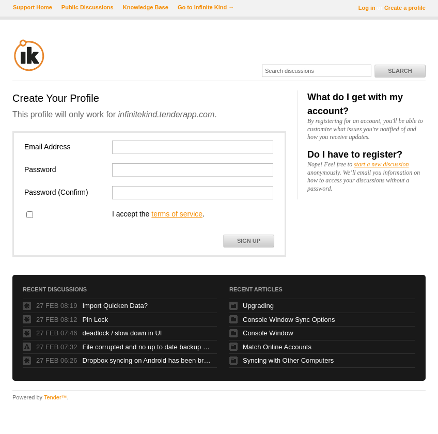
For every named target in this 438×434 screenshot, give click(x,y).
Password (40, 169)
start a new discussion (381, 164)
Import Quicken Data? (115, 305)
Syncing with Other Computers (288, 360)
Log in (367, 8)
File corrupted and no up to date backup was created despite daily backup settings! (147, 347)
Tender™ (55, 397)
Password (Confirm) (56, 192)
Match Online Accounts (277, 347)
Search (400, 71)
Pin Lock (95, 319)
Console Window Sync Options (289, 319)
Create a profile (405, 8)
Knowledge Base (145, 7)
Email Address (47, 147)
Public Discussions (87, 7)
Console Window (268, 333)
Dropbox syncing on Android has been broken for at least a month (147, 360)
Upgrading (258, 305)
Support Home (32, 7)
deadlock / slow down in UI (122, 333)
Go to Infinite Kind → (206, 7)
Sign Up (248, 241)
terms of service (176, 214)
